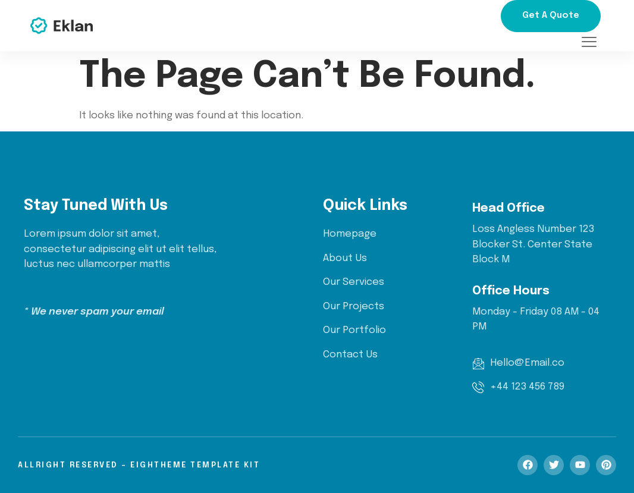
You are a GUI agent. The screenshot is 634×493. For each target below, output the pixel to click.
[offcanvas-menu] (589, 43)
